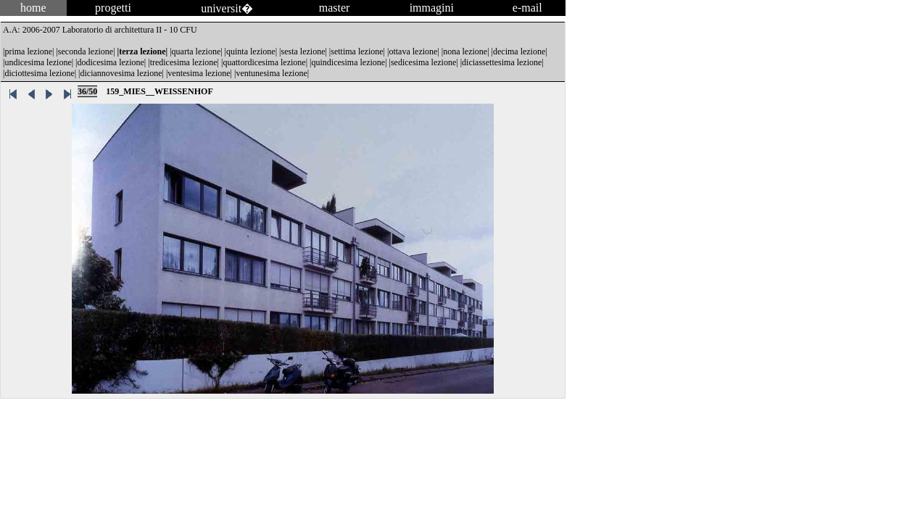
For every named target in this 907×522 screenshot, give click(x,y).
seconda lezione (85, 51)
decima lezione (519, 51)
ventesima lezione (198, 73)
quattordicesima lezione (264, 62)
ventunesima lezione (271, 73)
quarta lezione (196, 51)
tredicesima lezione (184, 62)
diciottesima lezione (39, 73)
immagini (432, 7)
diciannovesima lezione (121, 73)
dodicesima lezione (111, 62)
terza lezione (142, 51)
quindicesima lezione (349, 62)
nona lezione (465, 51)
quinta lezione (251, 51)
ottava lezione (413, 51)
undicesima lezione (37, 62)
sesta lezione (303, 51)
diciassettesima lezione (502, 62)
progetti (113, 7)
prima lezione (28, 51)
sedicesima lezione (423, 62)
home (33, 7)
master (334, 7)
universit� (227, 8)
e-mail (527, 7)
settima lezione (357, 51)
